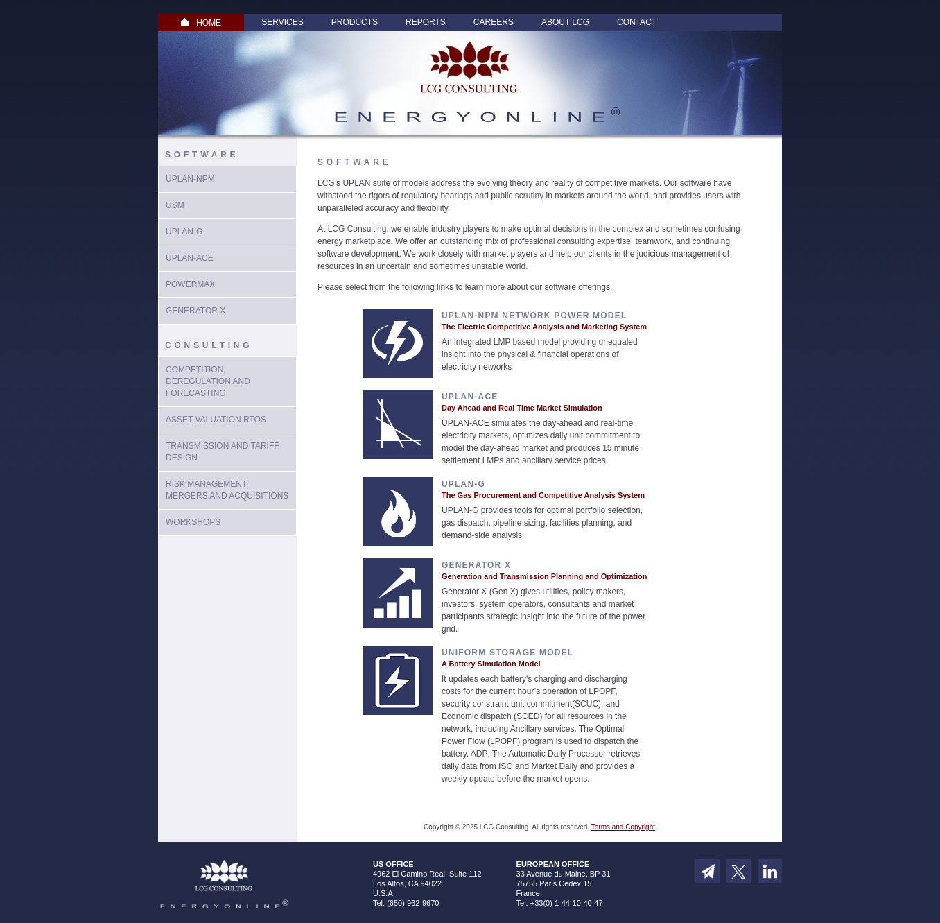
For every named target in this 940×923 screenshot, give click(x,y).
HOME (201, 23)
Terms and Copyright (623, 827)
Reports (426, 22)
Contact (636, 22)
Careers (493, 22)
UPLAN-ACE (190, 258)
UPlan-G (184, 231)
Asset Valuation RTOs (216, 419)
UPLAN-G (463, 484)
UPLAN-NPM (190, 179)
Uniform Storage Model (507, 652)
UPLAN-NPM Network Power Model (534, 315)
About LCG (565, 22)
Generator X (195, 311)
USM (175, 205)
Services (282, 22)
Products (354, 22)
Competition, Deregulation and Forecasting (208, 381)
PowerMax (190, 284)
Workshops (193, 522)
